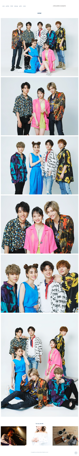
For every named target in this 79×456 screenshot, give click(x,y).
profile (20, 6)
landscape (16, 6)
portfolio (7, 6)
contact (24, 6)
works (3, 6)
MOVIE (11, 6)
